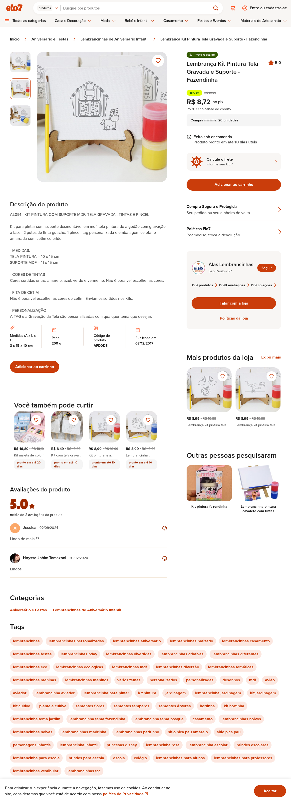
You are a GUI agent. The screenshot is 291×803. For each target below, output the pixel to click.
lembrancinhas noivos (241, 719)
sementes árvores (174, 706)
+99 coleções (263, 285)
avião (270, 680)
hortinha (207, 706)
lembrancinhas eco (30, 667)
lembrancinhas (26, 641)
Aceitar (270, 791)
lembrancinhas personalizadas (76, 641)
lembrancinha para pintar (106, 693)
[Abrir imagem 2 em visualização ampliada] (102, 117)
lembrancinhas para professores (243, 758)
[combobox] (47, 8)
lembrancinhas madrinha (83, 732)
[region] (234, 397)
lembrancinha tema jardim (36, 719)
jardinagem (175, 693)
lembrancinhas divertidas (129, 654)
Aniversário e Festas (53, 39)
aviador (19, 693)
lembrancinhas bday (79, 654)
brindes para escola (86, 758)
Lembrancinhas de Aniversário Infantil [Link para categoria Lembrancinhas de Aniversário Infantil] (87, 610)
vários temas (129, 680)
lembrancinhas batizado (191, 641)
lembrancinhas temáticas (231, 667)
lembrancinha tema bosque (159, 719)
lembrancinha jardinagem (218, 693)
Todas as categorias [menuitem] (29, 20)
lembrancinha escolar (208, 745)
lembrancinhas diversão (177, 667)
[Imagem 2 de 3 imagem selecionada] (20, 88)
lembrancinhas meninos (86, 680)
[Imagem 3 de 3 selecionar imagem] (20, 115)
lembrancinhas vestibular (35, 771)
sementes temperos (131, 706)
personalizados (163, 680)
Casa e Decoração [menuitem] (73, 20)
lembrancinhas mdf (129, 667)
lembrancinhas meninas (34, 680)
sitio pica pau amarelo (188, 732)
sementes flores (89, 706)
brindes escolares (253, 745)
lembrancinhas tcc (83, 771)
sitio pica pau (229, 732)
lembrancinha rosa (163, 745)
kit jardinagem (263, 693)
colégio (140, 758)
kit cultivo (21, 706)
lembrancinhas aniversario (137, 641)
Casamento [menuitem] (176, 20)
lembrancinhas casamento (246, 641)
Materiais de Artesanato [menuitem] (264, 20)
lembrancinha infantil (79, 745)
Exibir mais (271, 357)
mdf (252, 680)
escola (119, 758)
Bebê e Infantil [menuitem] (140, 20)
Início (18, 39)
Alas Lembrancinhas (231, 264)
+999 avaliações (234, 285)
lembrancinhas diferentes (236, 654)
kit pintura (147, 693)
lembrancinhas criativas (182, 654)
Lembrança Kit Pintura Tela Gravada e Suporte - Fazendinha (213, 39)
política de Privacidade (126, 794)
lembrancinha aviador (55, 693)
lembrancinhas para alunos (180, 758)
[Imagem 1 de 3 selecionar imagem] (20, 62)
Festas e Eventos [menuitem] (214, 20)
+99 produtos (204, 285)
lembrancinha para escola (36, 758)
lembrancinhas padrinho (137, 732)
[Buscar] (138, 8)
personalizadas (200, 680)
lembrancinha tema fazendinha (97, 719)
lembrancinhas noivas (32, 732)
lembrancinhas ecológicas (79, 667)
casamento (203, 719)
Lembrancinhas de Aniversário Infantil (118, 39)
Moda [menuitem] (108, 20)
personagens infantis (32, 745)
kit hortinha (234, 706)
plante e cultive (52, 706)
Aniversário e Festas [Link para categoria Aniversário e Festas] (28, 610)
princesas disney (122, 745)
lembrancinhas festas (32, 654)
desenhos (231, 680)
